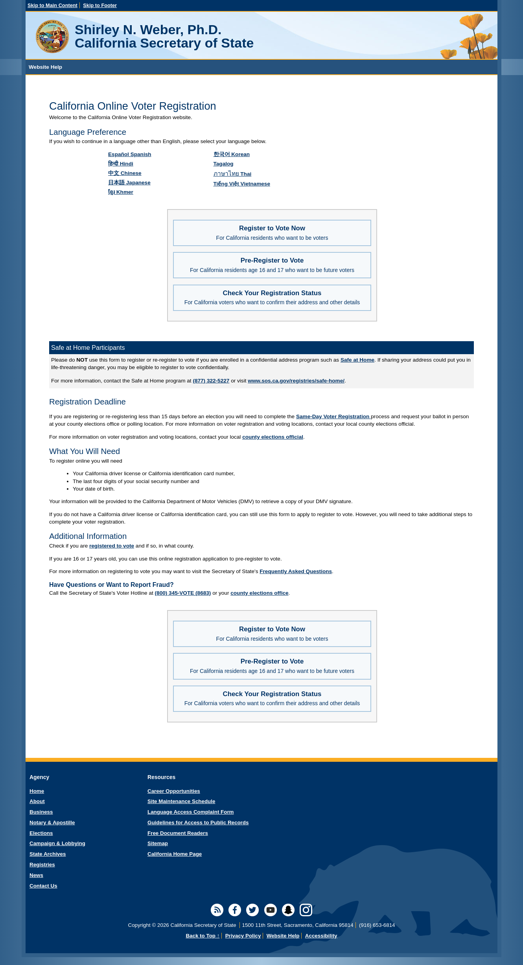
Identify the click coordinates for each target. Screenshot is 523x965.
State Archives (47, 854)
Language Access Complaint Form (190, 812)
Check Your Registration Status (272, 297)
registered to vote (111, 546)
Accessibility (321, 936)
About (37, 801)
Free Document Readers (177, 833)
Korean (232, 154)
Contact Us (43, 886)
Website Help (283, 936)
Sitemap (157, 843)
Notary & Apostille (52, 822)
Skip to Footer (100, 5)
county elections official (272, 437)
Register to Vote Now (272, 232)
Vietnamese (242, 184)
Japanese (129, 183)
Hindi (120, 164)
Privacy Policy (243, 936)
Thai (233, 174)
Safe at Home (357, 360)
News (36, 875)
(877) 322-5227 (211, 381)
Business (41, 812)
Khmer (120, 192)
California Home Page (174, 854)
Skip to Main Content (52, 5)
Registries (42, 865)
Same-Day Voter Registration (333, 416)
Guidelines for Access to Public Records (198, 822)
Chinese (125, 173)
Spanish (129, 154)
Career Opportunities (173, 791)
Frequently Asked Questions (296, 571)
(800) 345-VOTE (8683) (183, 593)
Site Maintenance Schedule (181, 801)
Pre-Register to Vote (272, 265)
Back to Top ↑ (202, 936)
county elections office (259, 593)
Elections (41, 833)
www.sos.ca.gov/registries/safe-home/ (296, 381)
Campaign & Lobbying (57, 843)
